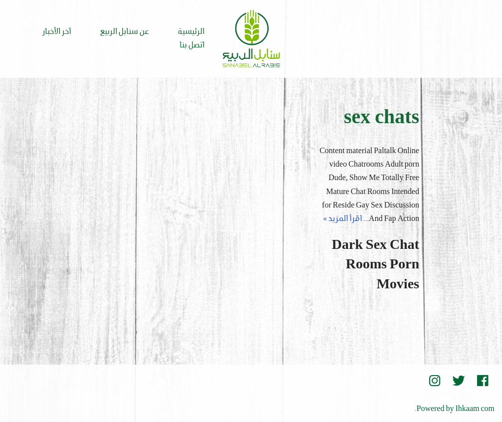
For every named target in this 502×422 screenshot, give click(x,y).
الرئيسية (191, 32)
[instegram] (435, 381)
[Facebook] (483, 381)
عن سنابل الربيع (124, 32)
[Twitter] (459, 381)
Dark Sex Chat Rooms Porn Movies (375, 265)
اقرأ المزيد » (342, 219)
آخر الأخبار (56, 32)
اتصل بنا (191, 45)
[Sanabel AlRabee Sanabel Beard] (251, 39)
